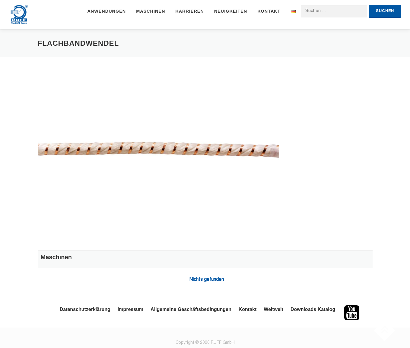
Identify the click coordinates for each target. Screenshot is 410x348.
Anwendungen (106, 11)
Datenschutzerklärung (85, 309)
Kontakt (268, 11)
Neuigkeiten (230, 11)
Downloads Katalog (313, 309)
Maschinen (150, 11)
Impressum (130, 309)
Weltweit (273, 309)
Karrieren (189, 11)
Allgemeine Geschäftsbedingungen (191, 309)
